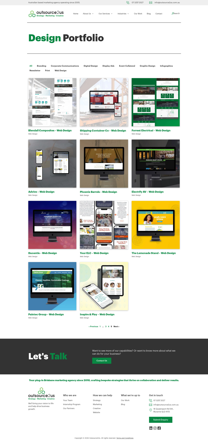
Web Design (61, 70)
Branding (41, 66)
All (30, 66)
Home (76, 14)
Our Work (137, 14)
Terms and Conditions (124, 439)
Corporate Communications (65, 66)
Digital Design (91, 66)
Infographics (167, 66)
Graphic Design (148, 66)
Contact (157, 14)
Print (48, 70)
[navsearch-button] (175, 13)
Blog (148, 14)
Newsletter (35, 70)
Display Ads (109, 66)
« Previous (93, 326)
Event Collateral (128, 66)
